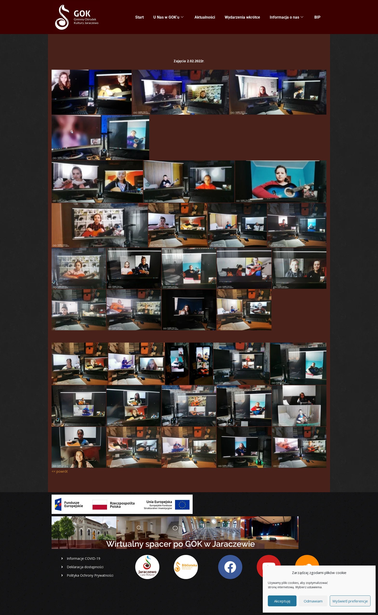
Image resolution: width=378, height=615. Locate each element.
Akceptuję (282, 601)
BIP (317, 17)
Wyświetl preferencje (350, 601)
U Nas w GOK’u (168, 17)
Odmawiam (313, 601)
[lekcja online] (92, 92)
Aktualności (205, 17)
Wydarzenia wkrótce (242, 17)
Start (139, 17)
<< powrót (60, 471)
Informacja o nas (286, 17)
